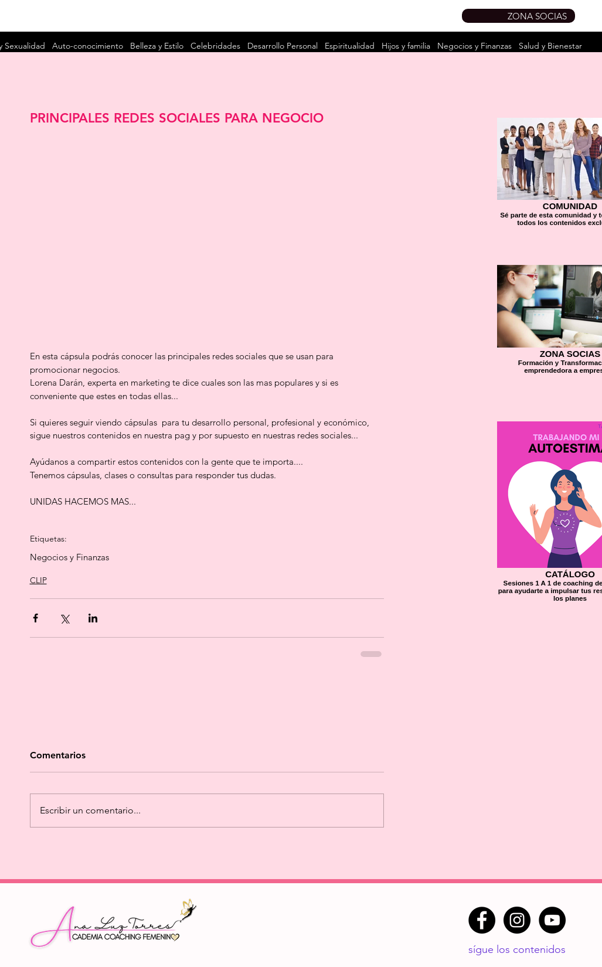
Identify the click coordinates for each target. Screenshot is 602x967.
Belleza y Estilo (156, 45)
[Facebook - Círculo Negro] (481, 920)
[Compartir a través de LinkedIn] (92, 618)
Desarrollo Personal (282, 45)
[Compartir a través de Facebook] (35, 618)
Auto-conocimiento (87, 45)
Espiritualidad (350, 45)
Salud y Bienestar (550, 45)
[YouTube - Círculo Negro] (552, 920)
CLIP (38, 580)
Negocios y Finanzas (474, 45)
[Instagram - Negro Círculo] (517, 920)
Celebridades (215, 45)
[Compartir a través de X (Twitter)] (64, 618)
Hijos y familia (406, 45)
